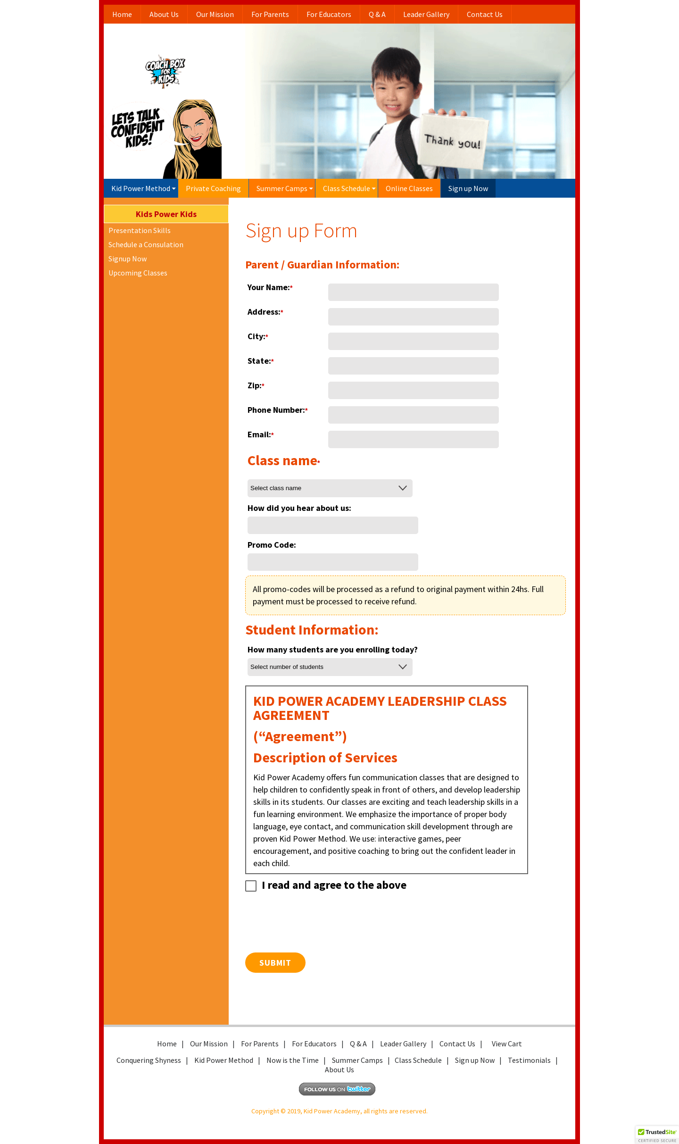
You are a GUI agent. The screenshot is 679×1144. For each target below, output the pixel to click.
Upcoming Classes (137, 272)
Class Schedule (346, 188)
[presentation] (317, 929)
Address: (265, 311)
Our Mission (215, 14)
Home (122, 14)
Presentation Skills (139, 230)
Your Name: (270, 287)
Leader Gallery (426, 14)
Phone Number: (277, 409)
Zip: (256, 385)
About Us (164, 14)
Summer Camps (282, 188)
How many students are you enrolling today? (333, 649)
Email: (260, 434)
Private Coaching (213, 188)
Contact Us (485, 14)
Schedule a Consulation (145, 244)
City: (258, 336)
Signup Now (127, 258)
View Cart (507, 1043)
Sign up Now (468, 188)
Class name (284, 461)
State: (260, 360)
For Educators (328, 14)
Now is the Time (292, 1060)
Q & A (377, 14)
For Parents (270, 14)
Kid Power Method (140, 188)
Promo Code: (272, 544)
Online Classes (409, 188)
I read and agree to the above (325, 885)
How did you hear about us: (299, 507)
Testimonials (529, 1060)
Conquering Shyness (148, 1060)
